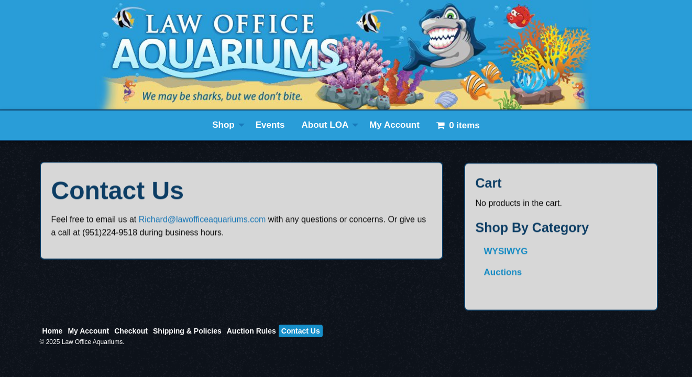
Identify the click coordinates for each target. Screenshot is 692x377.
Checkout (131, 331)
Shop (223, 125)
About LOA (324, 125)
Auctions (503, 278)
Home (52, 331)
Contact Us (300, 331)
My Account (394, 125)
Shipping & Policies (187, 331)
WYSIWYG (506, 257)
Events (270, 125)
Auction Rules (251, 331)
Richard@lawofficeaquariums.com (202, 223)
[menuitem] (225, 125)
